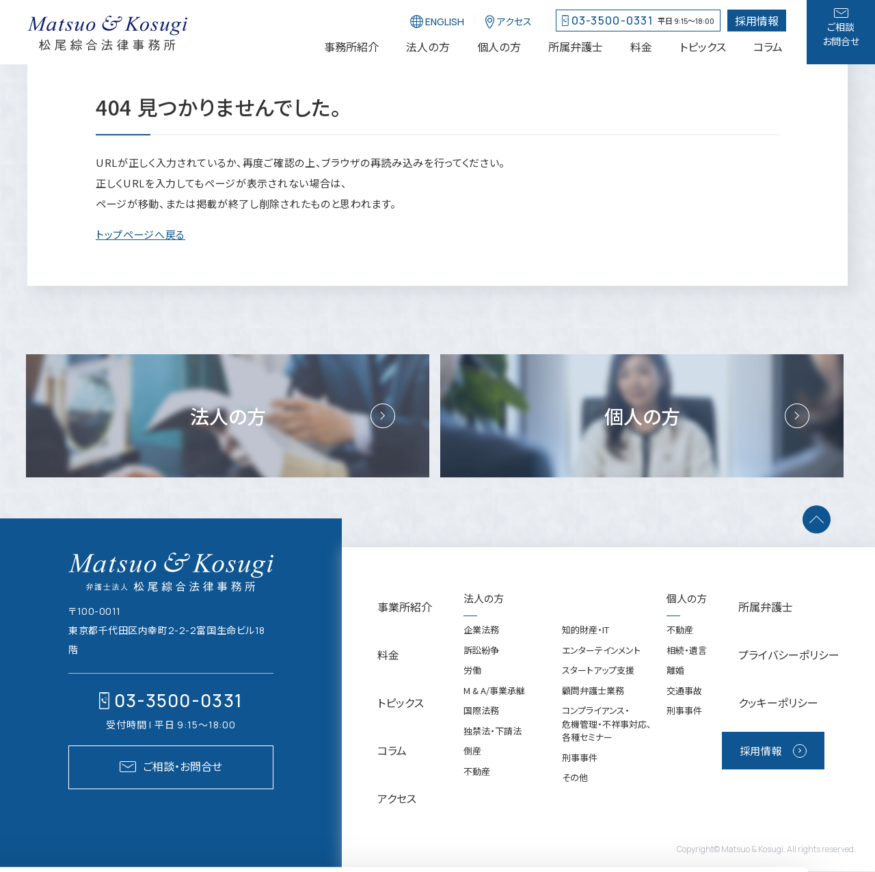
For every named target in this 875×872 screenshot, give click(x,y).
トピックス (383, 690)
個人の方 (701, 628)
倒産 (461, 780)
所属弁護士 (787, 628)
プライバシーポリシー (809, 659)
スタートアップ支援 (587, 699)
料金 (371, 659)
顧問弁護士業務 (582, 720)
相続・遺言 (701, 680)
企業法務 (470, 659)
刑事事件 (569, 787)
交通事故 (698, 720)
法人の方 (473, 628)
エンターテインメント (590, 680)
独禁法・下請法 (482, 760)
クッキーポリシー (799, 690)
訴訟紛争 (470, 680)
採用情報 (797, 722)
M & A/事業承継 (483, 720)
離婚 (690, 699)
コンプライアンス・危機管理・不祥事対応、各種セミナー (596, 754)
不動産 (466, 801)
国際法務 (470, 740)
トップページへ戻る (140, 234)
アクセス (379, 751)
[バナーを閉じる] (416, 860)
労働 (461, 699)
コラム (375, 720)
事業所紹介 (386, 628)
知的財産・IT (574, 659)
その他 (564, 807)
